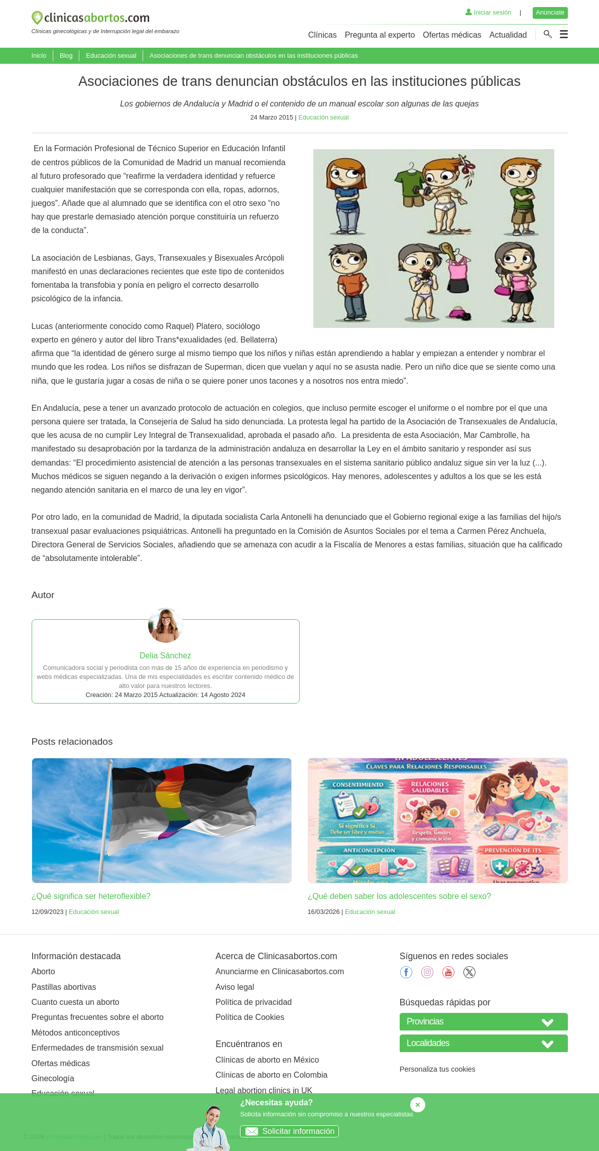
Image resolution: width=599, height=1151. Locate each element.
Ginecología (53, 1078)
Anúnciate (550, 12)
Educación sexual (111, 55)
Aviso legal (234, 987)
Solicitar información (287, 1131)
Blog (66, 55)
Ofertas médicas (452, 35)
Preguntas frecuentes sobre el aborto (98, 1017)
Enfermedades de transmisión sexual (98, 1048)
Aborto (43, 971)
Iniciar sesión (488, 12)
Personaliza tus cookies (437, 1069)
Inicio (39, 55)
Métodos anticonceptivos (76, 1032)
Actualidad (508, 35)
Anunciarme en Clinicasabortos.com (279, 971)
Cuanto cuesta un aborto (75, 1002)
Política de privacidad (253, 1002)
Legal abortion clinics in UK (263, 1090)
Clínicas (322, 35)
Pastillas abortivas (64, 987)
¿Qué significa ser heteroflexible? (91, 896)
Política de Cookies (249, 1017)
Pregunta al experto (380, 35)
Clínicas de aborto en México (267, 1060)
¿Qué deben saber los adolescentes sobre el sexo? (400, 896)
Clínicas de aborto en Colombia (271, 1075)
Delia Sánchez (165, 655)
